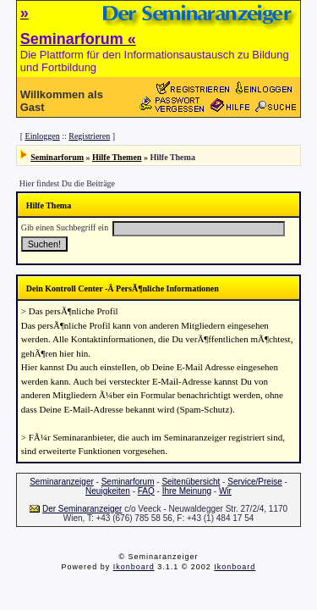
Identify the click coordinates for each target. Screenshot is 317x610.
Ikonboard (134, 567)
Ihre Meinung (186, 491)
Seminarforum (57, 157)
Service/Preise (254, 481)
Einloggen (42, 136)
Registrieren (89, 136)
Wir (225, 491)
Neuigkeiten (107, 491)
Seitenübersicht (190, 481)
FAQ (146, 491)
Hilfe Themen (116, 157)
